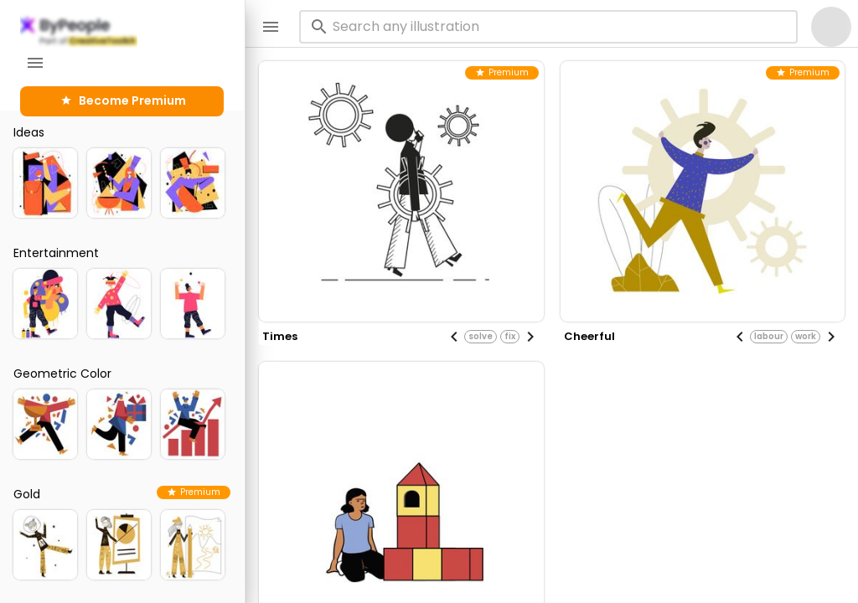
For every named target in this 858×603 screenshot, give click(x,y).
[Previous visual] (454, 337)
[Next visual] (530, 337)
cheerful (589, 336)
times (279, 336)
